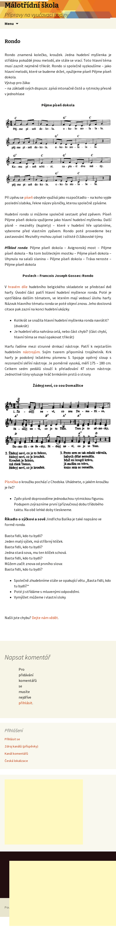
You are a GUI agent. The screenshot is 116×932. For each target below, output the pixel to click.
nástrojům (31, 352)
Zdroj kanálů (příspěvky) (21, 746)
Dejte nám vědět (45, 617)
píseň (28, 197)
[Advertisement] (44, 812)
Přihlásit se (12, 739)
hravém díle (17, 286)
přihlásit (25, 702)
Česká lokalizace (16, 761)
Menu (9, 23)
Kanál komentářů (16, 753)
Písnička (11, 481)
